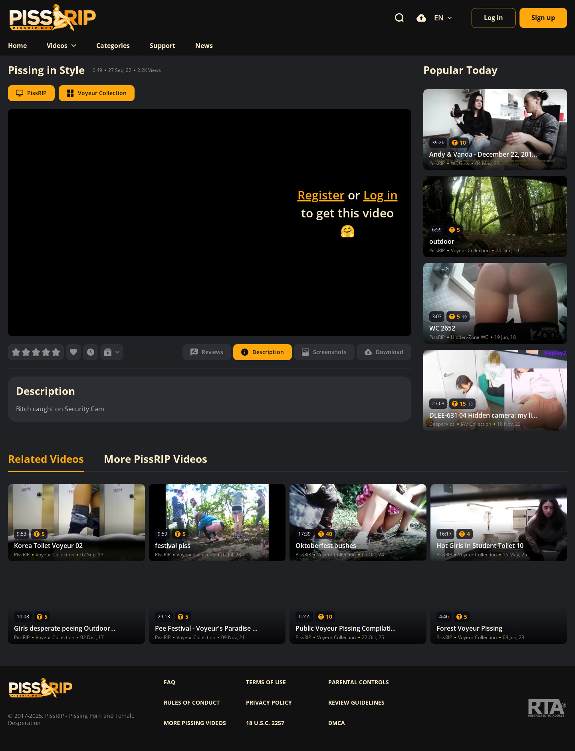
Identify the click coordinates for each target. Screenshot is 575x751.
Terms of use (266, 682)
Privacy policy (269, 702)
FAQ (169, 682)
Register (321, 195)
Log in (380, 195)
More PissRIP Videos (155, 459)
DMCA (336, 723)
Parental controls (358, 682)
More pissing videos (195, 723)
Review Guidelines (356, 702)
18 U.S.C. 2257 (265, 723)
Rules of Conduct (192, 702)
